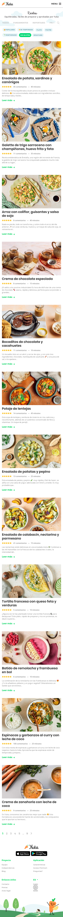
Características (39, 865)
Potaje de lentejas (16, 408)
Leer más (8, 100)
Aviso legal (6, 891)
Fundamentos (20, 23)
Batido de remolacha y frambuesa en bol (30, 670)
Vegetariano (10, 35)
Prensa (4, 887)
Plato (39, 30)
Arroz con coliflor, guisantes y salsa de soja (30, 214)
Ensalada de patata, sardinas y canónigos (27, 80)
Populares (9, 30)
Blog (4, 871)
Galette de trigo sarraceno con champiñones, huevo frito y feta (28, 147)
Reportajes (39, 23)
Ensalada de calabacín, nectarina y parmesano (30, 536)
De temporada (26, 30)
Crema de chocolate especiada (27, 279)
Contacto (5, 884)
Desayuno (38, 35)
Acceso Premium (40, 868)
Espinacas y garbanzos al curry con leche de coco (30, 737)
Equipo (5, 865)
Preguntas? (38, 871)
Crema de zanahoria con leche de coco (29, 804)
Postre (48, 30)
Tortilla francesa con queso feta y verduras (29, 603)
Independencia (8, 868)
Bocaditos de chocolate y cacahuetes (22, 344)
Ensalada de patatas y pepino (26, 471)
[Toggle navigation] (56, 4)
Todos (5, 23)
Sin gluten (25, 35)
